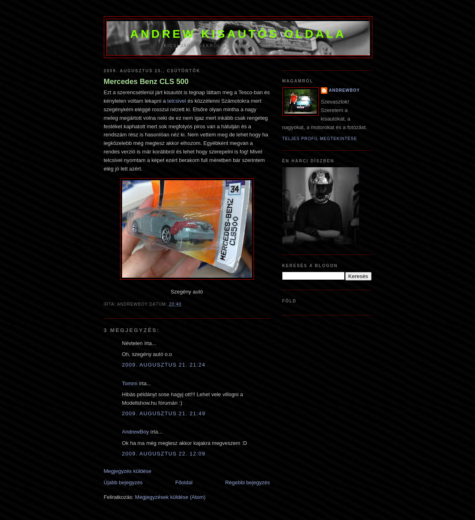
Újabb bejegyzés (123, 482)
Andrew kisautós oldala (238, 33)
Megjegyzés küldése (128, 471)
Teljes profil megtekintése (319, 138)
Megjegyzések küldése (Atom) (170, 497)
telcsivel (176, 101)
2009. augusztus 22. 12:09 (164, 454)
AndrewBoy (135, 432)
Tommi (130, 383)
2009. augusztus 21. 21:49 (164, 413)
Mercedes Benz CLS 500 (146, 82)
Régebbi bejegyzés (247, 482)
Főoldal (184, 482)
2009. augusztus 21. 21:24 (164, 365)
